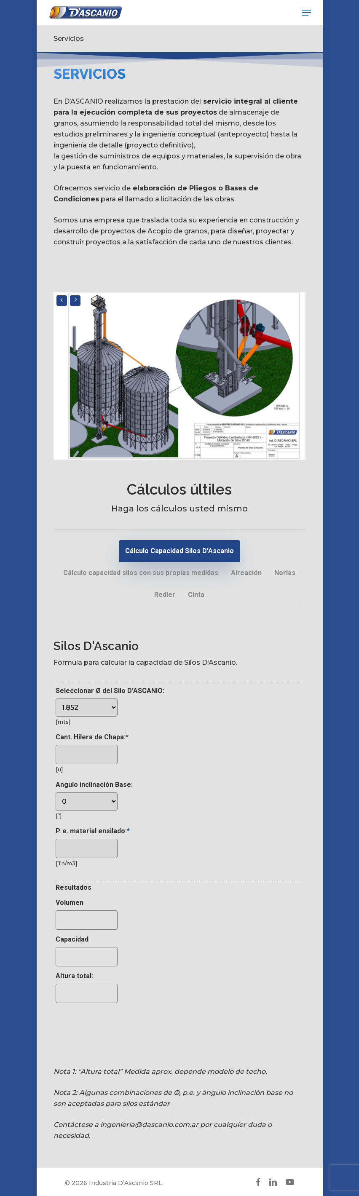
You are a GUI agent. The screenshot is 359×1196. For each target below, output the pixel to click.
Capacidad (72, 939)
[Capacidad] (87, 956)
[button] (306, 12)
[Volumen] (87, 920)
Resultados (73, 887)
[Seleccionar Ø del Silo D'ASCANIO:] (87, 707)
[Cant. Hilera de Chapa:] (87, 754)
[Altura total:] (87, 993)
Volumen (69, 903)
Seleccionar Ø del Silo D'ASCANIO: (110, 691)
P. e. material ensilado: (93, 831)
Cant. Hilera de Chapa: (92, 737)
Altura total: (74, 976)
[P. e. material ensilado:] (87, 848)
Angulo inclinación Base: (94, 785)
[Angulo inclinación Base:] (87, 801)
